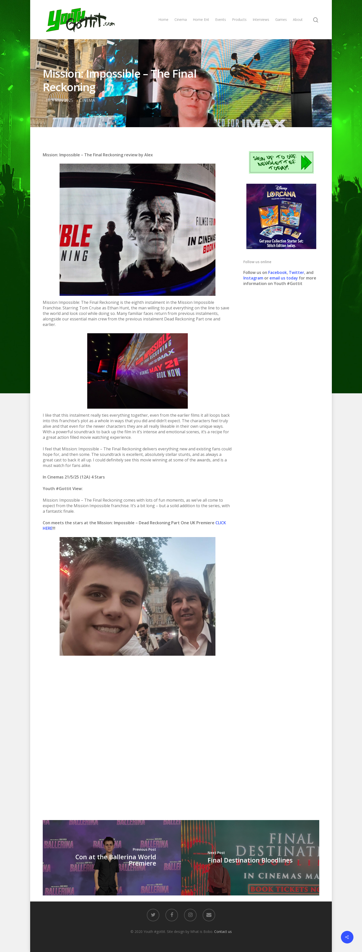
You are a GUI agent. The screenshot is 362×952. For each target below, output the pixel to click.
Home (163, 19)
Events (220, 19)
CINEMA (87, 100)
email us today (283, 278)
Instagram (253, 278)
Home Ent (201, 19)
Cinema (180, 19)
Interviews (261, 19)
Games (281, 19)
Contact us (223, 931)
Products (239, 19)
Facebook (277, 272)
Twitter (296, 272)
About (298, 19)
